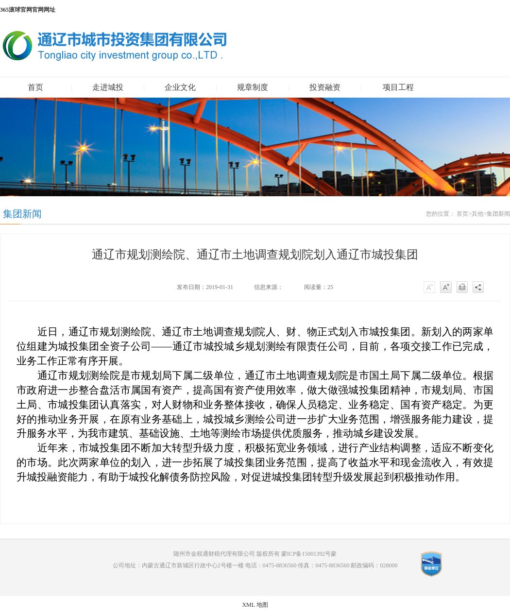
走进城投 (107, 87)
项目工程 (398, 87)
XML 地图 (255, 604)
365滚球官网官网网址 (27, 9)
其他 (477, 213)
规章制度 (252, 87)
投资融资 (324, 87)
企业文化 (180, 87)
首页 (35, 87)
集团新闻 (498, 213)
